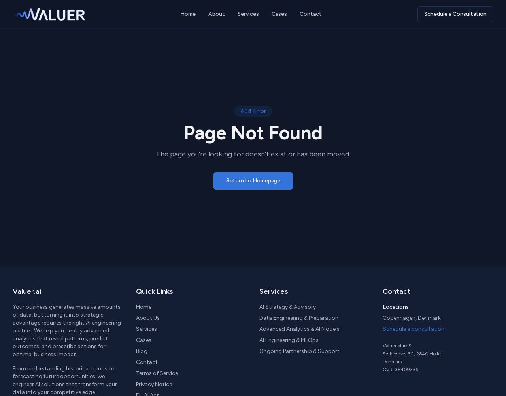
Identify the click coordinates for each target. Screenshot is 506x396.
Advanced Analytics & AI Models (299, 329)
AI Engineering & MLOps (289, 340)
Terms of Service (157, 373)
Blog (141, 351)
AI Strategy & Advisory (287, 307)
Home (188, 14)
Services (248, 14)
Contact (311, 14)
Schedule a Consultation (455, 14)
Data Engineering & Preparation (298, 318)
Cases (279, 14)
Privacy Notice (154, 384)
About (216, 14)
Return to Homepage (253, 180)
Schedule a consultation (413, 329)
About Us (148, 318)
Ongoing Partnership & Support (299, 351)
